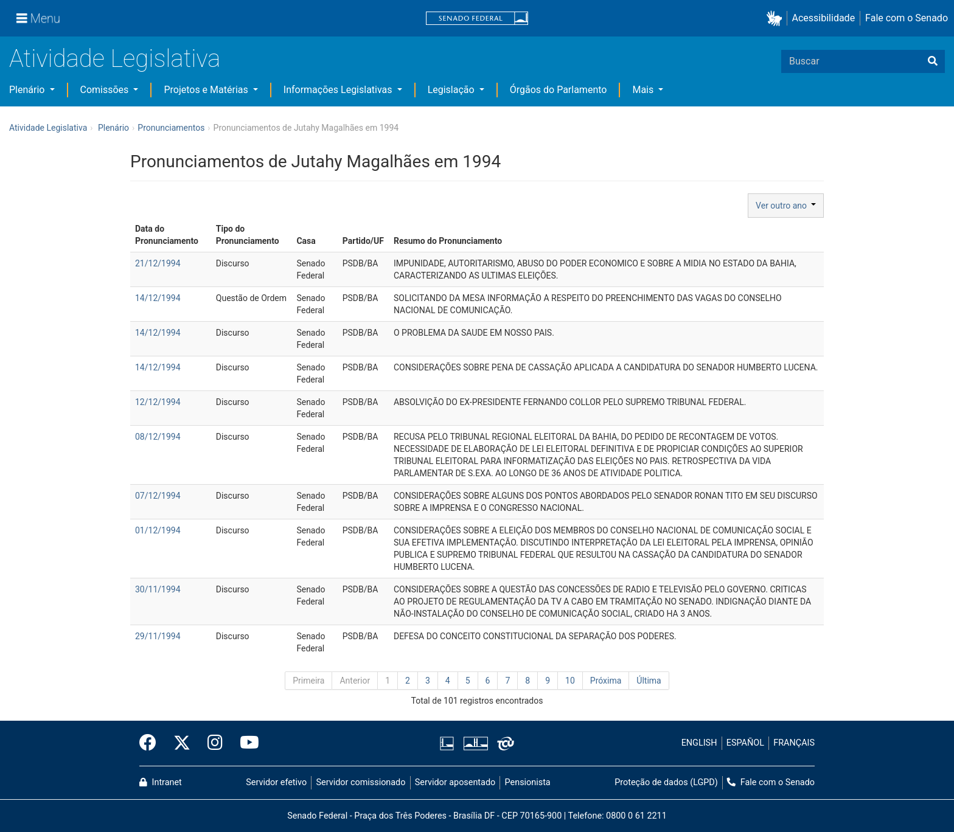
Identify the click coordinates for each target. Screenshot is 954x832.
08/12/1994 (158, 437)
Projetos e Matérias (207, 89)
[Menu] (38, 18)
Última (648, 680)
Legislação (452, 89)
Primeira (308, 680)
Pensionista (528, 782)
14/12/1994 (158, 298)
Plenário (28, 89)
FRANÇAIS (794, 743)
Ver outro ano (786, 205)
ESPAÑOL (745, 743)
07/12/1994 (158, 496)
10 (570, 680)
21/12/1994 (158, 263)
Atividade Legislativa (114, 58)
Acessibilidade (823, 18)
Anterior (354, 680)
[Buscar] (933, 61)
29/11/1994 (158, 636)
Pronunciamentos (171, 128)
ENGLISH (699, 743)
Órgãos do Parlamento (558, 89)
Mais (644, 89)
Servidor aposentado (455, 782)
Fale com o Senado (906, 18)
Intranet (160, 782)
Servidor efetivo (276, 782)
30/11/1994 (158, 589)
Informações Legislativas (339, 89)
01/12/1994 (158, 530)
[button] (777, 18)
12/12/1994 (158, 402)
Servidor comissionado (361, 782)
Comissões (105, 89)
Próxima (606, 680)
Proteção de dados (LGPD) (666, 782)
